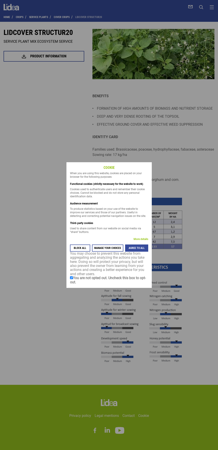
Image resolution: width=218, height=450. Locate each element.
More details (141, 239)
